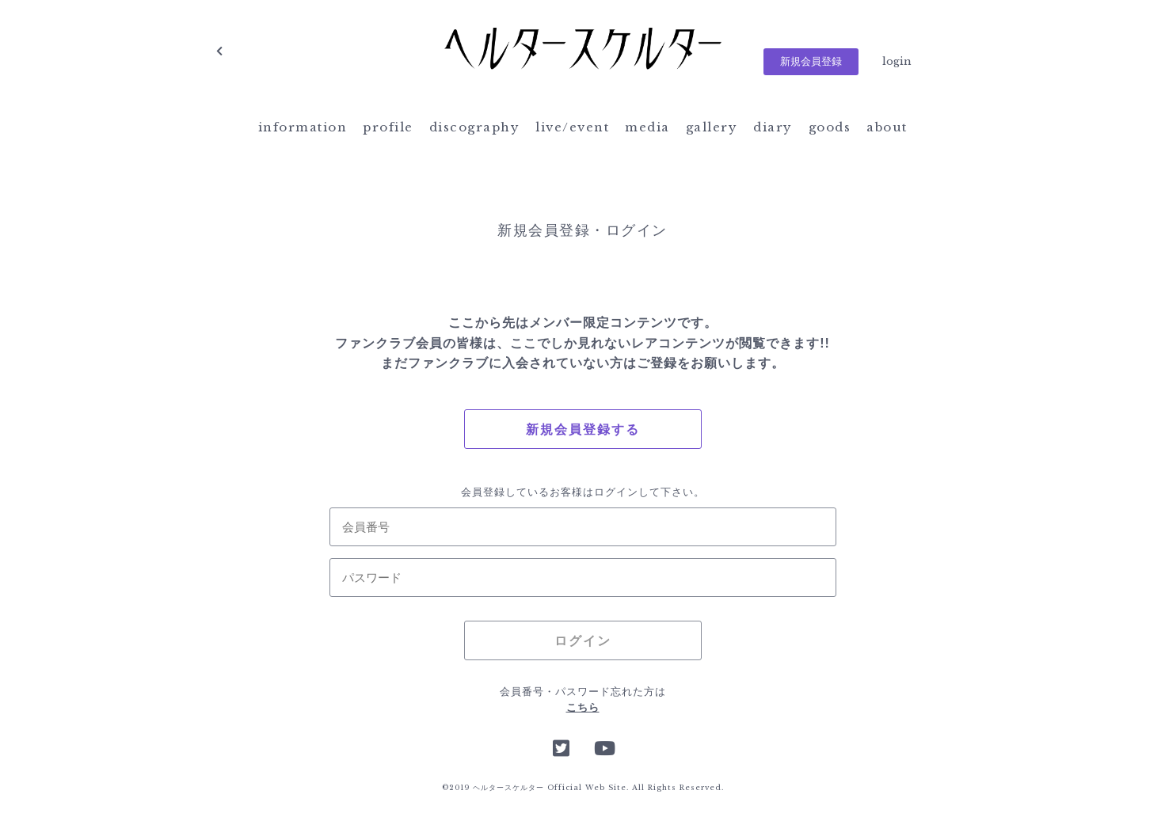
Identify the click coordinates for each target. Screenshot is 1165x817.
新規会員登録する (583, 429)
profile (388, 127)
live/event (572, 127)
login (897, 61)
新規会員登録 (811, 61)
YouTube (603, 746)
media (647, 127)
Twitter (561, 746)
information (303, 127)
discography (474, 127)
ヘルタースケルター (582, 51)
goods (830, 127)
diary (773, 127)
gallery (712, 127)
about (887, 127)
